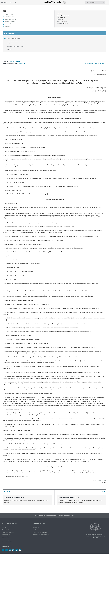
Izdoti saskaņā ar (11, 43)
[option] (27, 500)
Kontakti (4, 527)
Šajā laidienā (19, 58)
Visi (38, 58)
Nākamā (103, 491)
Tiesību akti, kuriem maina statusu (15, 41)
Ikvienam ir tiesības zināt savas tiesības (95, 536)
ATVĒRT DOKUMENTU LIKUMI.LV (14, 38)
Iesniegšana (36, 527)
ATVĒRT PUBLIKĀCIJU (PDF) (11, 19)
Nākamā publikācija (99, 63)
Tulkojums (9, 49)
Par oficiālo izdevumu (8, 530)
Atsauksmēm (5, 537)
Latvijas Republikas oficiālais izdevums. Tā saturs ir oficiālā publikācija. (54, 515)
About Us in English (7, 541)
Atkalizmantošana (38, 530)
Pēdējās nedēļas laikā (30, 58)
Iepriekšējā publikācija (88, 63)
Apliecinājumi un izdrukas (40, 532)
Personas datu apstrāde (8, 532)
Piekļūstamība (6, 534)
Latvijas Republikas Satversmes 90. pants (95, 534)
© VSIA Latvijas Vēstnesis (9, 524)
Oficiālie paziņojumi (39, 524)
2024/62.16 (21, 63)
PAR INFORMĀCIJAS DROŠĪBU (11, 23)
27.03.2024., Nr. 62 (14, 62)
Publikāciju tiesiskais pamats (41, 534)
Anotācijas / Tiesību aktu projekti (15, 46)
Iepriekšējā (7, 491)
